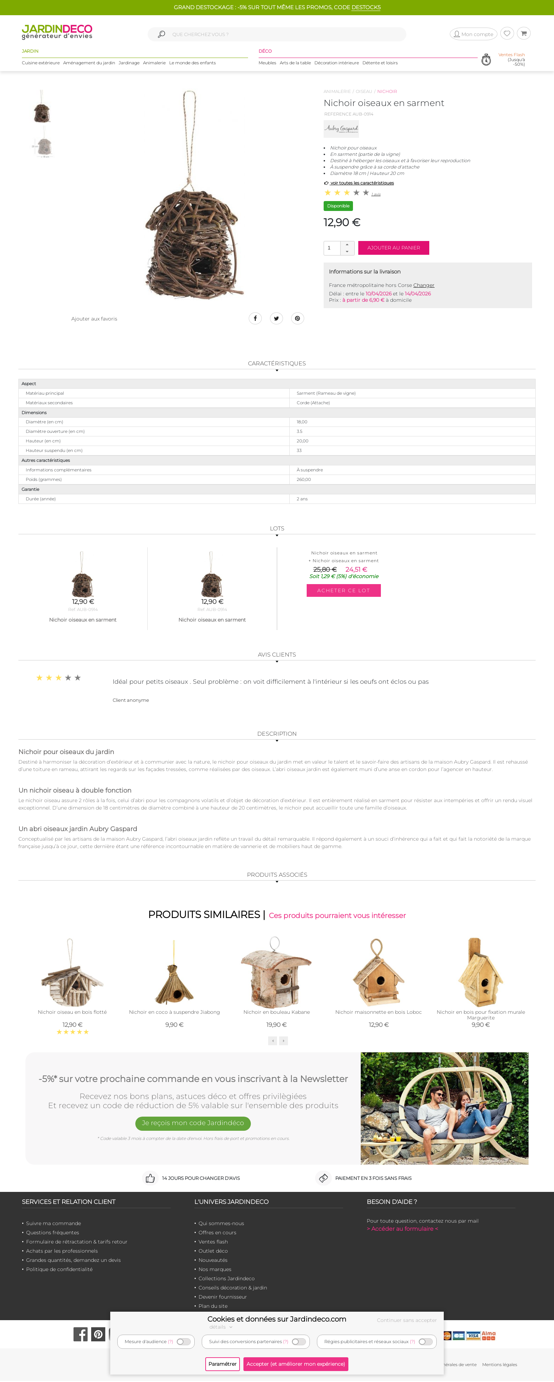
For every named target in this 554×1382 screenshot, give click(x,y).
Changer (424, 285)
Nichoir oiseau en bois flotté (72, 1013)
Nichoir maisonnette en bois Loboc (378, 1013)
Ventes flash (213, 1243)
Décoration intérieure (336, 63)
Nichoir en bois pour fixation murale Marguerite (481, 1016)
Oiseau (364, 91)
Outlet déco (213, 1252)
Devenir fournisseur (223, 1298)
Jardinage (129, 63)
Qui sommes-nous (221, 1224)
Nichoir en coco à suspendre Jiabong (174, 1013)
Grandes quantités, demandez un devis (73, 1261)
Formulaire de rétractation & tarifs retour (77, 1243)
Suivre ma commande (53, 1224)
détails (222, 1327)
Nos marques (215, 1270)
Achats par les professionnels (62, 1252)
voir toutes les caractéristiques (359, 183)
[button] (347, 244)
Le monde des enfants (192, 63)
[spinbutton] (338, 248)
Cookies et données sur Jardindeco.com (276, 1319)
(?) (170, 1341)
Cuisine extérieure (41, 63)
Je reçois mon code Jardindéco (193, 1125)
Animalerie (154, 63)
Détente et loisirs (380, 63)
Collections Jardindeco (227, 1279)
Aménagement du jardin (89, 63)
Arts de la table (295, 63)
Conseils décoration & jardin (233, 1289)
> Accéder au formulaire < (402, 1230)
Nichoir (387, 91)
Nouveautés (213, 1261)
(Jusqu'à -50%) (512, 60)
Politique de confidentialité (59, 1270)
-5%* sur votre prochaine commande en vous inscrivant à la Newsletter (193, 1079)
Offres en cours (217, 1233)
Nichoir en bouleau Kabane (276, 1013)
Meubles (267, 63)
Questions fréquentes (52, 1233)
